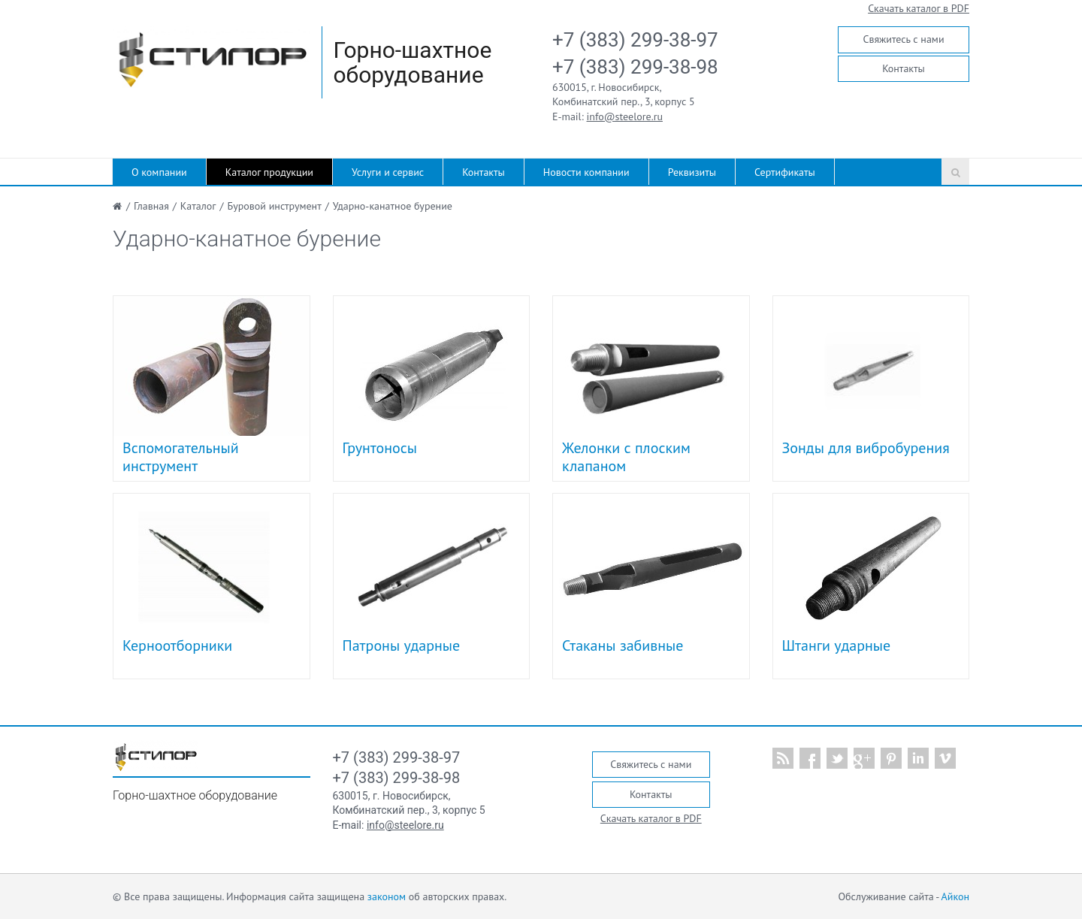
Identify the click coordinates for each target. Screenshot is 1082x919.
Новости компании (586, 172)
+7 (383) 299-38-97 (635, 40)
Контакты (903, 68)
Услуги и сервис (388, 172)
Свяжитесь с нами (903, 39)
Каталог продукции (269, 172)
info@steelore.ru (625, 116)
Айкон (955, 896)
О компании (159, 172)
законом (386, 896)
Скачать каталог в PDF (918, 8)
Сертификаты (784, 172)
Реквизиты (692, 172)
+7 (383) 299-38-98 (635, 67)
